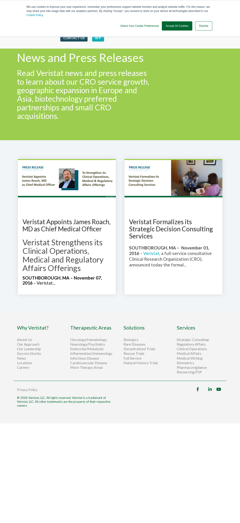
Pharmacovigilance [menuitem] (192, 367)
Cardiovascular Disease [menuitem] (88, 363)
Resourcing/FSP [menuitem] (189, 372)
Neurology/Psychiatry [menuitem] (87, 344)
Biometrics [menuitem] (185, 363)
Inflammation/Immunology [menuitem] (91, 353)
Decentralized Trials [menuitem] (139, 349)
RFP (98, 38)
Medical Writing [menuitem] (190, 358)
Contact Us (74, 38)
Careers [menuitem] (23, 367)
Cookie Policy (35, 15)
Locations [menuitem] (24, 363)
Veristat (151, 253)
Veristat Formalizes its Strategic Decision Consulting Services (171, 229)
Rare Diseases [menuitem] (135, 344)
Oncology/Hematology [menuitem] (88, 340)
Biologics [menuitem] (131, 340)
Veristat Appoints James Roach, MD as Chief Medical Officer (66, 225)
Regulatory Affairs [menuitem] (191, 344)
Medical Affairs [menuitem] (189, 353)
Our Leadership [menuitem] (29, 349)
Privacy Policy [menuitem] (27, 390)
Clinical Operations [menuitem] (192, 349)
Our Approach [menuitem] (28, 344)
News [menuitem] (21, 358)
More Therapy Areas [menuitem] (86, 367)
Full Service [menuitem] (132, 358)
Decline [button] (203, 26)
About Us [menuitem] (24, 340)
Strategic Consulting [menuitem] (193, 340)
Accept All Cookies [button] (177, 26)
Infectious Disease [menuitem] (84, 358)
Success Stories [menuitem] (29, 353)
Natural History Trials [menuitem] (141, 363)
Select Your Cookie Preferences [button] (139, 26)
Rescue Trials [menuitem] (134, 353)
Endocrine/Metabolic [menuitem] (87, 349)
